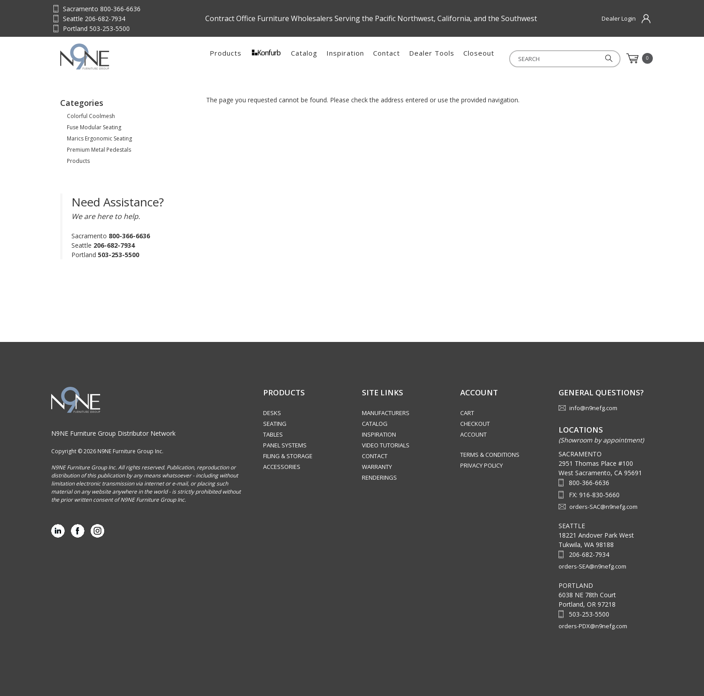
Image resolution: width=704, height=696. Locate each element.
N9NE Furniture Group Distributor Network (113, 433)
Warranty (377, 467)
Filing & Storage (287, 456)
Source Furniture (104, 57)
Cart (467, 413)
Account (473, 434)
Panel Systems (285, 445)
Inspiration (345, 58)
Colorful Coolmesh (91, 116)
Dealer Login (619, 18)
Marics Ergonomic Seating (99, 138)
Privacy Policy (481, 465)
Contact (386, 58)
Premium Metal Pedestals (99, 149)
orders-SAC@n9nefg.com (603, 507)
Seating (274, 424)
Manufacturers (385, 413)
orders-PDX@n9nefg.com (593, 626)
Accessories (281, 467)
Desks (272, 413)
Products (226, 58)
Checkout (475, 424)
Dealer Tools (431, 58)
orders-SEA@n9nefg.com (592, 566)
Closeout (478, 58)
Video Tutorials (385, 445)
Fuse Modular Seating (94, 127)
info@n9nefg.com (593, 408)
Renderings (379, 477)
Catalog (304, 58)
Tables (273, 434)
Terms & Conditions (489, 455)
